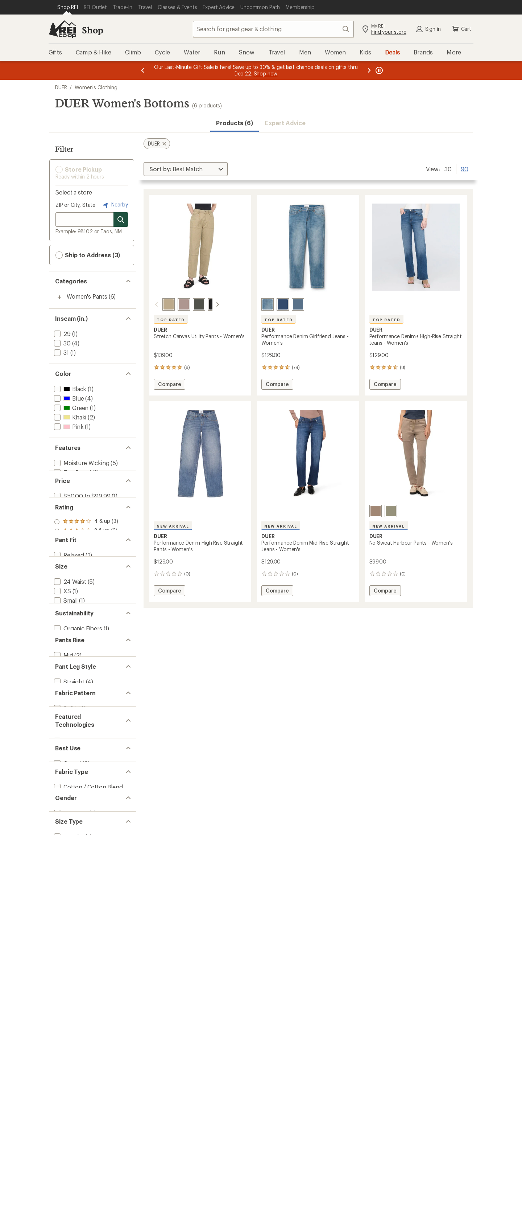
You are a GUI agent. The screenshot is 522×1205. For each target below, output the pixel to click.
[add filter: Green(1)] (70, 407)
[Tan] (160, 304)
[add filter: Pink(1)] (68, 426)
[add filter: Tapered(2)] (69, 889)
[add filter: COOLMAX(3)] (73, 971)
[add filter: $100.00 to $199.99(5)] (84, 536)
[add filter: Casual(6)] (67, 1007)
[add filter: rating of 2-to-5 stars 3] (86, 591)
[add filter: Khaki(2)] (69, 417)
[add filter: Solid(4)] (64, 926)
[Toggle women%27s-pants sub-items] (59, 297)
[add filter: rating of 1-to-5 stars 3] (86, 601)
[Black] (205, 304)
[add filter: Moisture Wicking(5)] (81, 462)
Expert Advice (285, 122)
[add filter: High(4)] (64, 844)
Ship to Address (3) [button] (87, 255)
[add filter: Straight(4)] (68, 880)
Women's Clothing (96, 87)
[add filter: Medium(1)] (69, 710)
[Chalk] (175, 304)
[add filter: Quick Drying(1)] (75, 491)
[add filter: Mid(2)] (63, 834)
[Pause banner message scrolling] (378, 70)
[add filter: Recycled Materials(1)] (82, 798)
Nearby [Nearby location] (114, 205)
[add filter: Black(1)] (69, 388)
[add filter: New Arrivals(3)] (74, 481)
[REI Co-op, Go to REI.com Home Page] (62, 29)
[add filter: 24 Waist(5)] (69, 682)
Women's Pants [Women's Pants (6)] (87, 296)
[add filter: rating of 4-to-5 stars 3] (86, 572)
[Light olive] (391, 511)
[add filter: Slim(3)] (63, 646)
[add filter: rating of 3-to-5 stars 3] (86, 582)
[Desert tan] (375, 511)
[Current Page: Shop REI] (67, 7)
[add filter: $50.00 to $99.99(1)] (81, 527)
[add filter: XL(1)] (62, 729)
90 (464, 168)
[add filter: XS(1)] (62, 691)
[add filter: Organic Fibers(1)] (77, 789)
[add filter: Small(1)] (65, 701)
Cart (461, 29)
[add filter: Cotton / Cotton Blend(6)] (88, 1044)
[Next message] (369, 70)
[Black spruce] (190, 304)
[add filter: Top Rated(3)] (72, 472)
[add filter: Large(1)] (65, 720)
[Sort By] (186, 169)
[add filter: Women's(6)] (70, 1088)
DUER (61, 87)
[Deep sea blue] (283, 304)
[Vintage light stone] (267, 304)
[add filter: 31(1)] (61, 352)
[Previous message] (142, 70)
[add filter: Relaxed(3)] (68, 636)
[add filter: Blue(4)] (68, 398)
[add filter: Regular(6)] (68, 1124)
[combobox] (273, 29)
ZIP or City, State (75, 205)
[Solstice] (298, 304)
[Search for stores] (120, 219)
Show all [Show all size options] (66, 750)
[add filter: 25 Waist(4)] (69, 738)
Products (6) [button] (234, 122)
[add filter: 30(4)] (62, 343)
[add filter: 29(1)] (62, 333)
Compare (169, 385)
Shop (92, 30)
